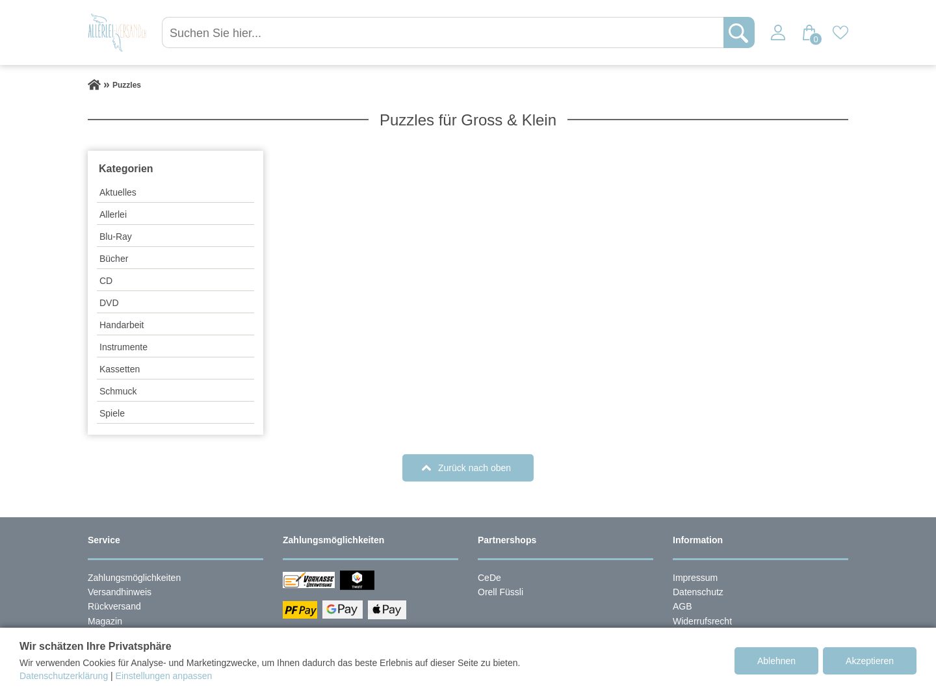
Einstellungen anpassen (164, 676)
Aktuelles (117, 192)
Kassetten (119, 369)
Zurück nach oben (474, 468)
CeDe (489, 577)
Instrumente (123, 347)
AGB (682, 606)
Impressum (695, 577)
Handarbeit (121, 325)
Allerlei (113, 214)
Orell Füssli (500, 592)
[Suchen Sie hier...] (444, 32)
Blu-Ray (115, 236)
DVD (109, 303)
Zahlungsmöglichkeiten (134, 577)
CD (105, 281)
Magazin (105, 621)
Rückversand (114, 606)
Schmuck (118, 391)
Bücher (113, 258)
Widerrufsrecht (702, 621)
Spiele (112, 413)
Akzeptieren (870, 661)
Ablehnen (776, 661)
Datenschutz (698, 592)
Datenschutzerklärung (64, 676)
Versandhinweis (119, 592)
